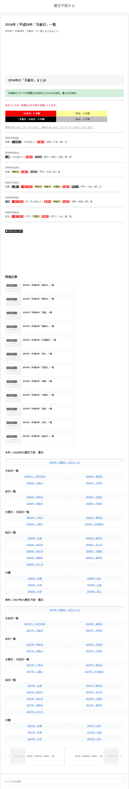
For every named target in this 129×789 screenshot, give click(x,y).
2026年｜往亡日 (35, 482)
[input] (64, 699)
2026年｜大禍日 (94, 469)
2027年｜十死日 (35, 583)
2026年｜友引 (94, 496)
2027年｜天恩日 (94, 562)
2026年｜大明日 (94, 401)
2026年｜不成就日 (94, 442)
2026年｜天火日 (94, 462)
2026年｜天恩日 (94, 415)
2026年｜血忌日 (35, 462)
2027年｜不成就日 (94, 589)
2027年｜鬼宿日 (94, 541)
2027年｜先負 (35, 650)
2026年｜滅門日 (94, 475)
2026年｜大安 (35, 509)
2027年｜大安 (35, 657)
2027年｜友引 (94, 643)
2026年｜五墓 (35, 456)
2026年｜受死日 (94, 435)
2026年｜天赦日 (35, 401)
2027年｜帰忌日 (94, 603)
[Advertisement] (64, 54)
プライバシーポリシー (74, 781)
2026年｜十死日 (35, 435)
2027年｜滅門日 (94, 623)
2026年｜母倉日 (35, 421)
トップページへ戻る (54, 781)
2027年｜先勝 (35, 643)
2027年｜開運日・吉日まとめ (64, 527)
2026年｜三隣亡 (35, 442)
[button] (123, 699)
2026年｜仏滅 (94, 503)
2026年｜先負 (35, 503)
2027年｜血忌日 (35, 610)
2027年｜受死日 (94, 583)
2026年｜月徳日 (94, 421)
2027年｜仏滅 (94, 650)
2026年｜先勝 (35, 496)
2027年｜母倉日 (35, 569)
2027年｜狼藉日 (35, 623)
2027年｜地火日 (35, 616)
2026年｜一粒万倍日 (34, 394)
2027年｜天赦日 (35, 548)
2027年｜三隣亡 (35, 589)
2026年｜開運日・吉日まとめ (64, 380)
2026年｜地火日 (35, 469)
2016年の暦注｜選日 (14, 231)
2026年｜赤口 (94, 509)
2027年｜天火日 (94, 610)
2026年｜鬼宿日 (94, 394)
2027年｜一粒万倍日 (34, 541)
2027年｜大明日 (94, 548)
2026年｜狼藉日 (35, 475)
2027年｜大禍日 (94, 616)
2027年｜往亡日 (35, 629)
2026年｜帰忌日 (94, 456)
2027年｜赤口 (94, 657)
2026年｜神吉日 (35, 415)
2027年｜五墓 (35, 603)
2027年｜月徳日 (94, 569)
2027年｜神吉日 (35, 562)
